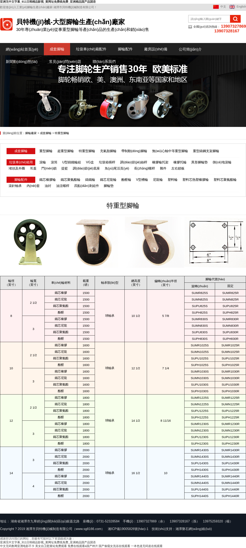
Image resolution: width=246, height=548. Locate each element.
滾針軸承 (15, 186)
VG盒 (90, 162)
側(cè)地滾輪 (222, 162)
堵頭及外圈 (17, 168)
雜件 (163, 168)
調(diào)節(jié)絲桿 (133, 162)
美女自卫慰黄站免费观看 (51, 546)
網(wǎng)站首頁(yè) (22, 49)
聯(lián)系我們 (104, 62)
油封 (48, 186)
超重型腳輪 (65, 151)
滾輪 (42, 162)
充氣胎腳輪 (108, 151)
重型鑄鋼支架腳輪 (206, 151)
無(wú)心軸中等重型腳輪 (170, 151)
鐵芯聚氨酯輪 (70, 179)
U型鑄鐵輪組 (71, 162)
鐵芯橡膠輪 (47, 179)
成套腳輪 (57, 49)
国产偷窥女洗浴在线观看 (114, 546)
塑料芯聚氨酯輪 (225, 179)
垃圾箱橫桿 (107, 162)
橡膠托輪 (180, 162)
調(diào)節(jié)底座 (86, 168)
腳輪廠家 (31, 133)
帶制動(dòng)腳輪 (134, 151)
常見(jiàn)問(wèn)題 (65, 62)
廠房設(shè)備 (155, 49)
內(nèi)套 (33, 186)
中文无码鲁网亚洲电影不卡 (17, 546)
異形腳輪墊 (199, 162)
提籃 (64, 168)
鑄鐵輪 (90, 179)
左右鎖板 (177, 168)
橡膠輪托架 (160, 162)
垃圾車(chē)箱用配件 (21, 165)
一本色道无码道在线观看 (147, 546)
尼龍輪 (158, 179)
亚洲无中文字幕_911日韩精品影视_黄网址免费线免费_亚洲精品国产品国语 (48, 1)
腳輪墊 (109, 186)
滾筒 (54, 162)
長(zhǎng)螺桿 (144, 168)
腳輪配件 (125, 49)
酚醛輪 (126, 179)
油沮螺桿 (62, 186)
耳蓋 (33, 168)
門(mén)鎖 (49, 168)
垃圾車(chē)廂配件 (91, 49)
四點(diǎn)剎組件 (86, 186)
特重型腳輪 (62, 133)
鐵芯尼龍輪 (108, 179)
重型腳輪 (45, 151)
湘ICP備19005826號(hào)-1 (128, 529)
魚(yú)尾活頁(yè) (117, 168)
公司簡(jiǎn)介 (190, 49)
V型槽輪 (142, 179)
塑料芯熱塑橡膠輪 (195, 179)
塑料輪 (173, 179)
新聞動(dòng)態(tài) (22, 62)
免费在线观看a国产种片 (83, 546)
